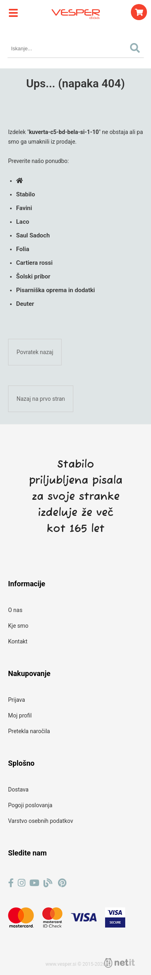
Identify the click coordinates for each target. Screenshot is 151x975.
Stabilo (25, 194)
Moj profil (20, 715)
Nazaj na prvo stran (41, 399)
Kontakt (17, 641)
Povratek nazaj (35, 352)
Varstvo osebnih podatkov (40, 821)
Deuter (25, 303)
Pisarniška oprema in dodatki (55, 290)
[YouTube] (34, 883)
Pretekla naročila (29, 731)
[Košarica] (139, 12)
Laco (22, 221)
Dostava (18, 789)
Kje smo (18, 626)
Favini (24, 208)
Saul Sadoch (33, 235)
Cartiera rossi (34, 262)
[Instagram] (21, 883)
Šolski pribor (33, 276)
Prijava (16, 700)
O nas (15, 610)
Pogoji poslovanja (30, 805)
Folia (22, 249)
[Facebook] (11, 883)
